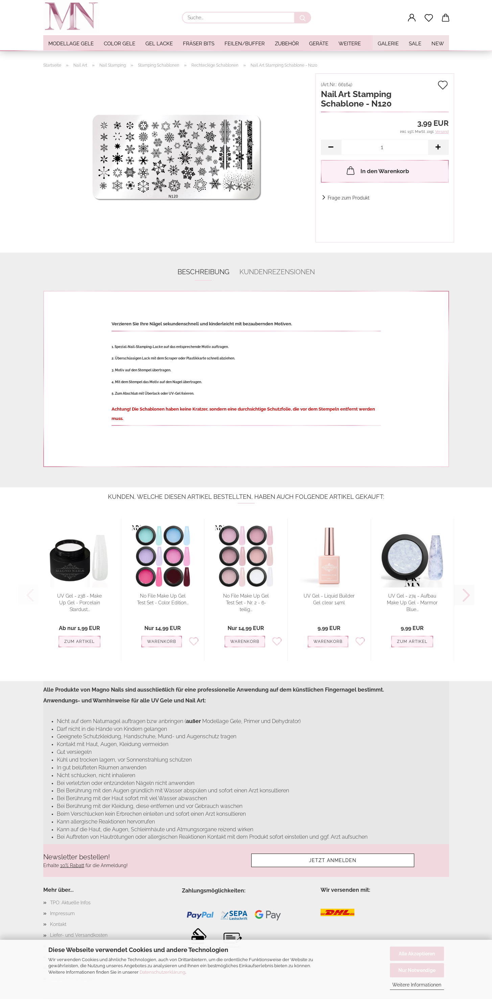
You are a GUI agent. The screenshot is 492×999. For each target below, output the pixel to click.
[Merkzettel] (428, 18)
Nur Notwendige (417, 970)
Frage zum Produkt (349, 198)
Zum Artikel (79, 641)
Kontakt (58, 924)
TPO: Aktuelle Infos (70, 902)
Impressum (62, 913)
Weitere (349, 44)
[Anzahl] (384, 147)
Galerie (388, 44)
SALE (415, 44)
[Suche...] (302, 17)
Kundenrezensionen (277, 272)
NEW (437, 44)
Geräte (318, 44)
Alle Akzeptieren (417, 953)
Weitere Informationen (416, 985)
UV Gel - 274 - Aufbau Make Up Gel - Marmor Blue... (412, 602)
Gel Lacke (159, 44)
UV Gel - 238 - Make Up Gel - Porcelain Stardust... (79, 602)
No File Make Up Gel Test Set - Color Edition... (162, 599)
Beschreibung (203, 272)
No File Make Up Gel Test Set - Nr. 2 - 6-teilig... (246, 602)
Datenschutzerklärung (162, 972)
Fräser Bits (198, 44)
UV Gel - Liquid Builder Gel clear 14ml (329, 599)
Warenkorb (161, 641)
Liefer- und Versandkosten (79, 935)
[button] (411, 18)
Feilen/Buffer (245, 44)
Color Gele (119, 44)
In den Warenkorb (377, 170)
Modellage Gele (71, 44)
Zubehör (287, 44)
